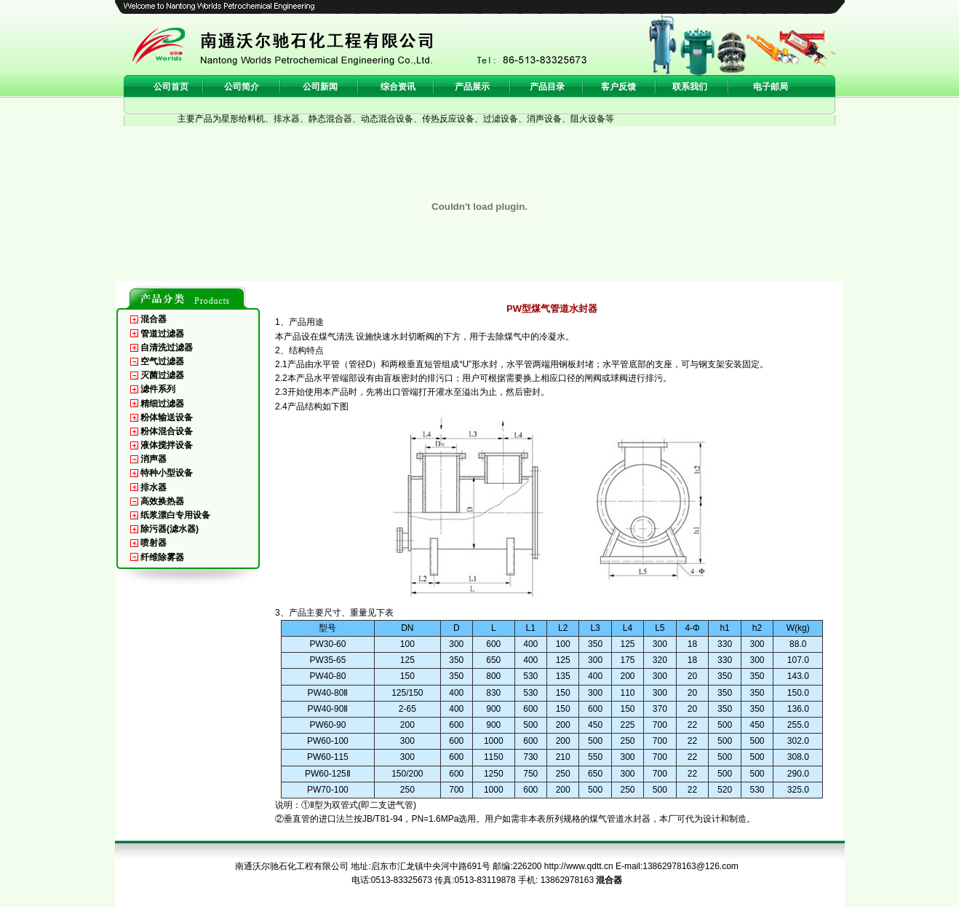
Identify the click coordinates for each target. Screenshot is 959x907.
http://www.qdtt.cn (578, 866)
